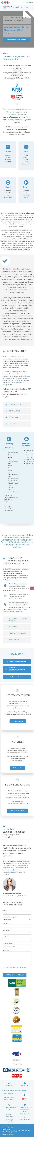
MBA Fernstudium (19, 584)
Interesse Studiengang (9, 917)
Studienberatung (10, 872)
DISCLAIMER (8, 1133)
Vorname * (6, 923)
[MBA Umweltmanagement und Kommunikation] (16, 40)
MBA (24, 1090)
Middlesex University (15, 114)
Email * (5, 937)
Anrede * (5, 910)
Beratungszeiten (25, 1107)
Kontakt (9, 1085)
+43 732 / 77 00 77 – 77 (9, 1094)
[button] (17, 404)
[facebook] (19, 1130)
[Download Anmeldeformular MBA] (17, 677)
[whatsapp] (26, 1130)
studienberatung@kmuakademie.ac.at (13, 1090)
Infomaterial (29, 2)
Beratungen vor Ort (9, 1108)
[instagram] (23, 1130)
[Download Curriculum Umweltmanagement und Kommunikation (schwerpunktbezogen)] (17, 669)
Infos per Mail (24, 1085)
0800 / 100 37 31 (9, 1099)
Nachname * (6, 930)
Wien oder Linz (8, 870)
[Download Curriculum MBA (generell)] (17, 661)
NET (3, 1133)
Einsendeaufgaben (8, 611)
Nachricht (6, 950)
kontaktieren (8, 504)
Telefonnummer (8, 944)
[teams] (29, 1130)
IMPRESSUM (5, 1134)
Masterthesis (7, 580)
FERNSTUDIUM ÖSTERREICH (9, 1131)
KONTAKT (11, 1134)
